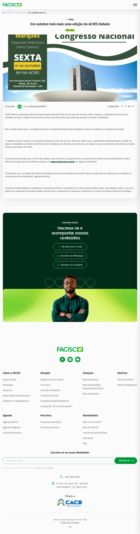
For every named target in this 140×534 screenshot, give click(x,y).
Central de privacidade (95, 432)
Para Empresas (90, 379)
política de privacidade (44, 468)
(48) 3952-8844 (70, 477)
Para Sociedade (91, 393)
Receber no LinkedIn (70, 264)
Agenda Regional (12, 427)
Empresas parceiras (50, 422)
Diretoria (7, 390)
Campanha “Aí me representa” (56, 406)
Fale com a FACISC (92, 422)
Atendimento (90, 415)
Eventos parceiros (49, 427)
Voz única (45, 385)
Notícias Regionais (127, 385)
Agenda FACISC (10, 422)
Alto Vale (22, 13)
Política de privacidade (70, 523)
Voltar (70, 19)
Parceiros (45, 415)
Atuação (45, 373)
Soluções (88, 373)
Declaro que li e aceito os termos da (29, 468)
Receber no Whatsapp (70, 255)
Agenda (7, 415)
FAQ (85, 443)
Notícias (11, 13)
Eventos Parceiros (12, 432)
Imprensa (88, 438)
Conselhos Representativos (54, 401)
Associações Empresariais (16, 395)
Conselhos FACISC (49, 395)
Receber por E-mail (70, 246)
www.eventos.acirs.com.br (63, 162)
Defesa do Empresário (52, 379)
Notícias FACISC (126, 379)
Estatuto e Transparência (16, 401)
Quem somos (9, 379)
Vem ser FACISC (91, 427)
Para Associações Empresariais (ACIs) (93, 387)
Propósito (8, 385)
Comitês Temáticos (50, 390)
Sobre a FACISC (12, 373)
